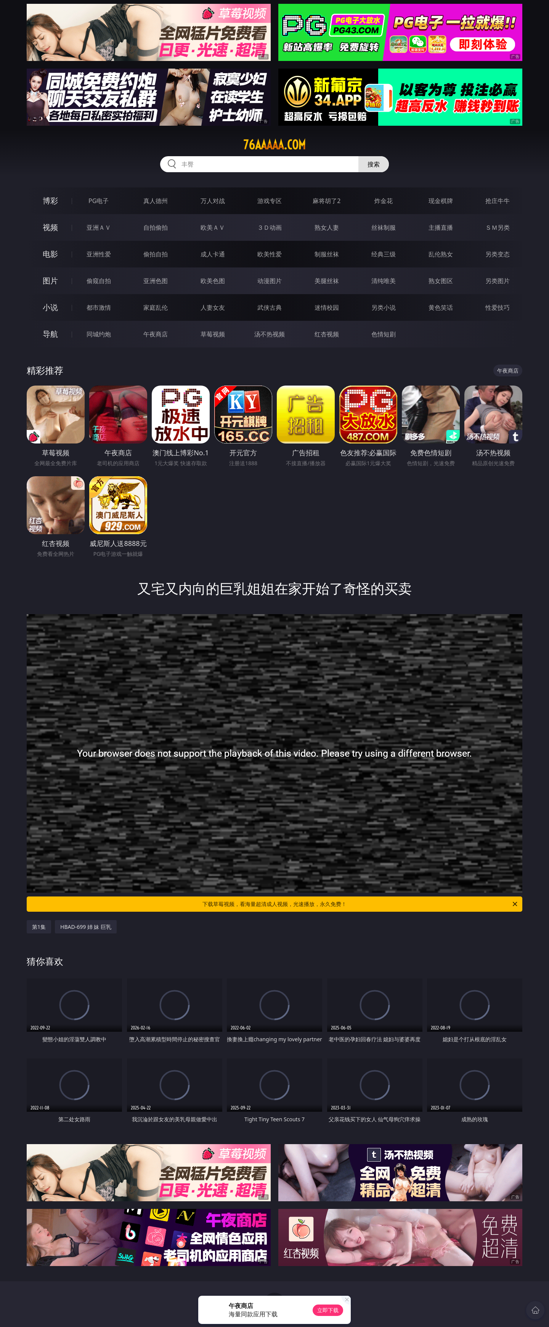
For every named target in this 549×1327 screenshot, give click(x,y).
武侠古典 (269, 307)
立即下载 (328, 1310)
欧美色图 (213, 281)
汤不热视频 (269, 334)
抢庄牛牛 (497, 201)
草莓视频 (213, 334)
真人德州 (155, 201)
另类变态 (497, 254)
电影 (50, 254)
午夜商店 (155, 334)
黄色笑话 (441, 307)
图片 (50, 280)
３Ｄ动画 (269, 227)
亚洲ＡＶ (99, 227)
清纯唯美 (383, 281)
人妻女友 (213, 307)
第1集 (39, 926)
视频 (50, 227)
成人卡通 (213, 254)
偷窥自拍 (99, 281)
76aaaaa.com (274, 144)
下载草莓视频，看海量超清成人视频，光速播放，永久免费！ (360, 904)
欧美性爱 (269, 254)
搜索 (374, 164)
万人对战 (213, 201)
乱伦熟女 (441, 254)
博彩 (50, 200)
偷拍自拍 (155, 254)
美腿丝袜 (327, 281)
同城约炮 (99, 334)
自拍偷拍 (155, 227)
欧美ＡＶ (213, 227)
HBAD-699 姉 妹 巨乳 (85, 926)
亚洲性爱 (99, 254)
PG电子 (98, 201)
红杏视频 (327, 334)
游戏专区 (269, 201)
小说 (50, 307)
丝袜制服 (383, 227)
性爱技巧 (497, 307)
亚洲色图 (155, 281)
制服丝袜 (327, 254)
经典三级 (383, 254)
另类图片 (497, 281)
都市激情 (99, 307)
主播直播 (441, 227)
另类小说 (383, 307)
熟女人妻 (327, 227)
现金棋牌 (441, 201)
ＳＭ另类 (497, 227)
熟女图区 (441, 281)
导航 (50, 334)
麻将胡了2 (326, 201)
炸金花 (383, 201)
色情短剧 (383, 334)
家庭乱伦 (155, 307)
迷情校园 (327, 307)
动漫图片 (269, 281)
